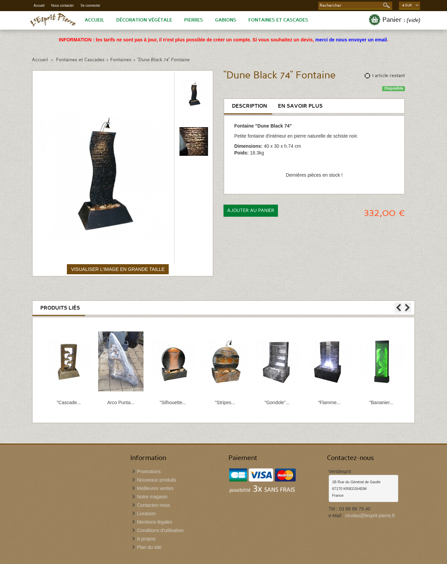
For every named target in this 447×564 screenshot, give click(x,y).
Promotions (149, 471)
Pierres (193, 20)
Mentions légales (154, 522)
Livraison (146, 513)
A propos (146, 538)
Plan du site (149, 547)
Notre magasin (152, 496)
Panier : (401, 19)
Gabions (225, 20)
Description (249, 106)
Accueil (39, 5)
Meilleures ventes (155, 488)
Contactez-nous (153, 505)
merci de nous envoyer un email (351, 39)
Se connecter (90, 5)
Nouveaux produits (156, 480)
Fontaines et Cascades (278, 20)
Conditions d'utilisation (160, 530)
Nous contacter (62, 5)
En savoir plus (300, 106)
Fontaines (120, 60)
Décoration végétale (144, 20)
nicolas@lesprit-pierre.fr (370, 515)
